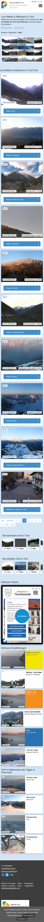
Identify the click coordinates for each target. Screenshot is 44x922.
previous (10, 520)
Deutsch (34, 1)
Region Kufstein (12, 288)
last (12, 525)
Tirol (20, 32)
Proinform (8, 866)
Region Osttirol (11, 377)
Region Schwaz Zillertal (14, 465)
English (40, 1)
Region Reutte (11, 421)
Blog (12, 875)
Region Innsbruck (12, 155)
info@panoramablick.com (10, 888)
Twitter (7, 875)
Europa (3, 32)
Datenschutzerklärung (9, 871)
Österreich (12, 32)
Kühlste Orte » (19, 28)
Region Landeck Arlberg (15, 332)
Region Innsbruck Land (14, 199)
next (6, 525)
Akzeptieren (22, 919)
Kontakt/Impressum (8, 868)
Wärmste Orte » (7, 28)
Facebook (3, 875)
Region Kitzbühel (12, 244)
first (3, 520)
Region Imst (10, 111)
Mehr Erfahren (29, 916)
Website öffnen (22, 616)
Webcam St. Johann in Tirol (16, 509)
